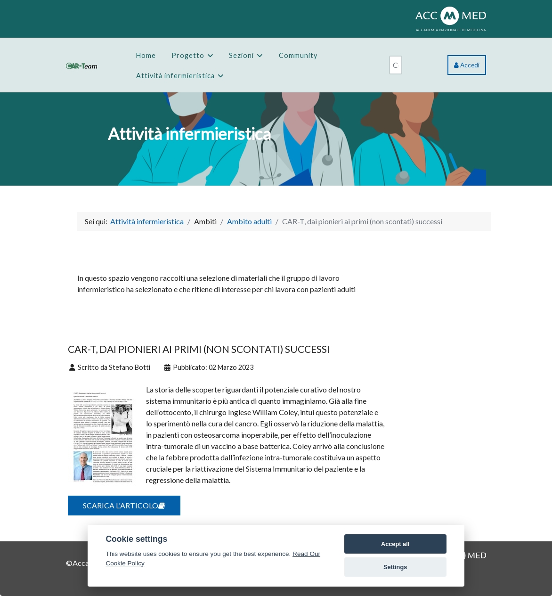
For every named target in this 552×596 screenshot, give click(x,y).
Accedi (466, 65)
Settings (395, 567)
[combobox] (395, 65)
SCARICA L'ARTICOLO (124, 505)
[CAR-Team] (81, 64)
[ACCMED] (450, 17)
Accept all (395, 543)
